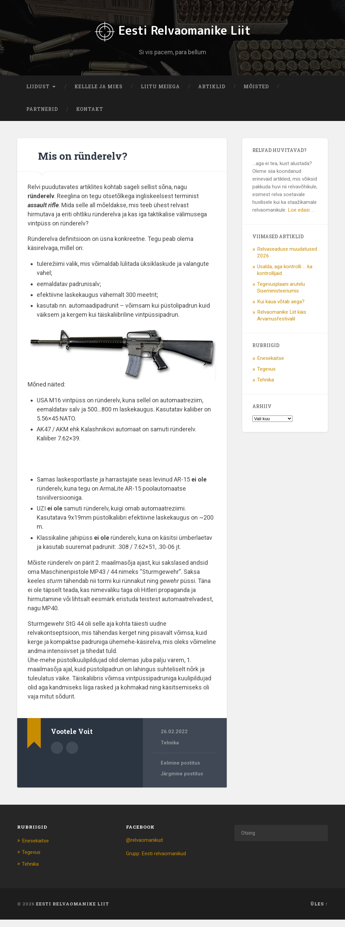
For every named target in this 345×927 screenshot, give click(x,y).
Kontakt (89, 117)
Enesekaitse (270, 366)
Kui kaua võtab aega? (281, 309)
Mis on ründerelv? (97, 163)
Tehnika (170, 750)
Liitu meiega (160, 94)
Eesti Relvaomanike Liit (172, 33)
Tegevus (266, 377)
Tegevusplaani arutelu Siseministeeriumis (281, 295)
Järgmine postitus (183, 782)
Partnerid (42, 117)
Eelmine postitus (181, 771)
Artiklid (211, 94)
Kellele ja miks (98, 94)
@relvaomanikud (147, 847)
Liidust (38, 94)
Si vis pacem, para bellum (173, 56)
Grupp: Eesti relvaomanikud (160, 861)
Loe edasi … (301, 218)
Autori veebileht (72, 755)
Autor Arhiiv (57, 755)
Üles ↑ (318, 911)
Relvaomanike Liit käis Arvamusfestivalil (281, 323)
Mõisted (256, 94)
